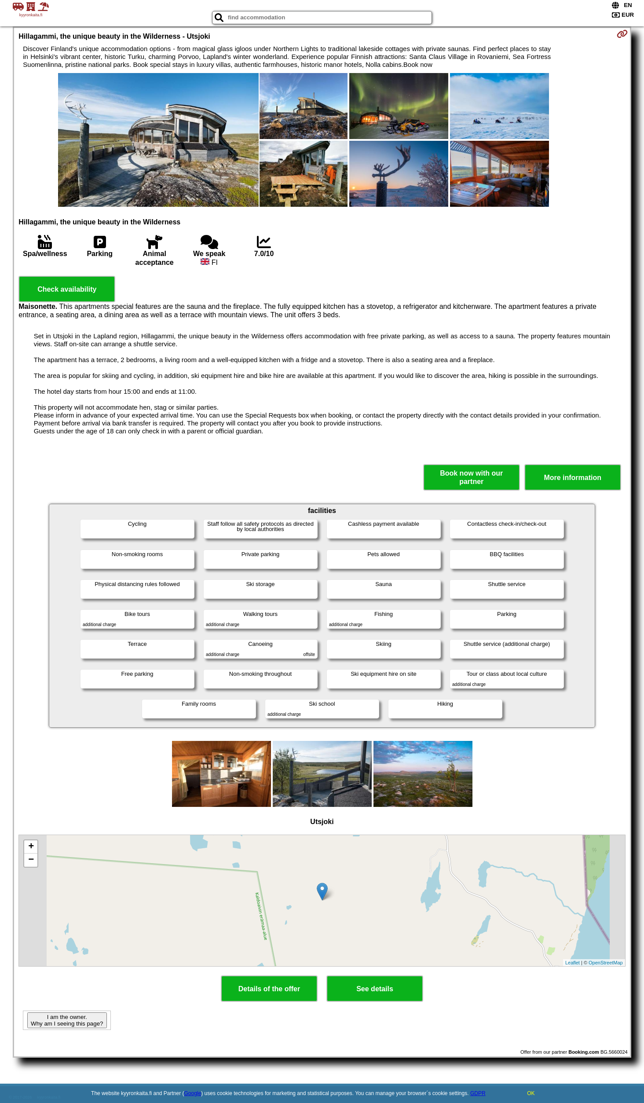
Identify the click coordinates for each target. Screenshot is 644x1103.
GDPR (478, 1093)
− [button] (31, 860)
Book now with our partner (471, 477)
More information (572, 477)
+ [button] (31, 847)
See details (374, 989)
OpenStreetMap (606, 962)
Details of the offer (269, 989)
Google (192, 1093)
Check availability (66, 289)
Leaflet (572, 962)
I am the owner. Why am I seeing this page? (67, 1020)
